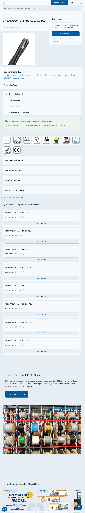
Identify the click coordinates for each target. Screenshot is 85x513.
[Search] (5, 9)
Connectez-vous (17, 78)
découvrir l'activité (17, 394)
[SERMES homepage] (3, 2)
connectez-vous (59, 3)
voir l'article (41, 223)
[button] (79, 507)
